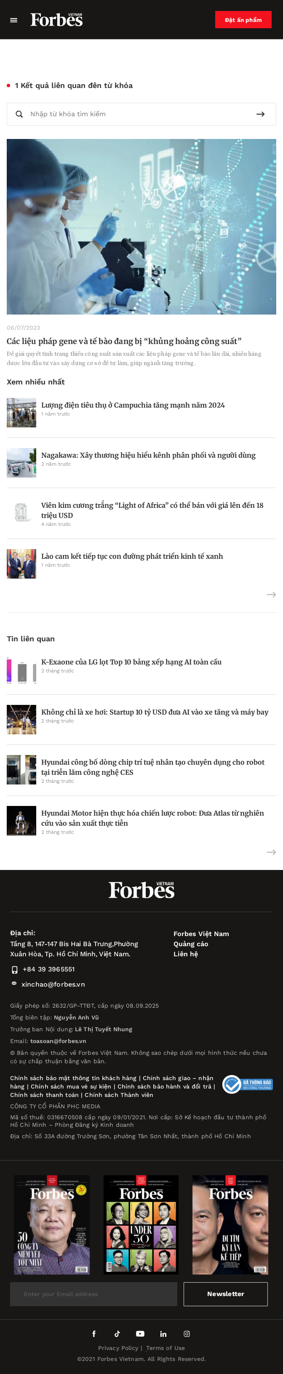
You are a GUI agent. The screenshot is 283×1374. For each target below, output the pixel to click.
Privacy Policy (118, 1348)
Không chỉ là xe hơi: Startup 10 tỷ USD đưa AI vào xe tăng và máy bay (154, 712)
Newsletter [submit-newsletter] (226, 1294)
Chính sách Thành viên (119, 1094)
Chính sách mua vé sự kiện (72, 1086)
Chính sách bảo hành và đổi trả (164, 1086)
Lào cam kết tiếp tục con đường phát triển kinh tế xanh (132, 556)
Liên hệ (186, 954)
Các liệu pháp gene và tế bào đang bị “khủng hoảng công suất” (124, 341)
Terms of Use (165, 1348)
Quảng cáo (191, 944)
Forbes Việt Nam (201, 934)
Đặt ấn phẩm (244, 19)
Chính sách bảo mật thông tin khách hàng (73, 1078)
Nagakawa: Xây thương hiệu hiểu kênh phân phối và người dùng (148, 455)
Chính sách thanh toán (44, 1094)
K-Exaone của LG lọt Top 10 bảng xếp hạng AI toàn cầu (131, 662)
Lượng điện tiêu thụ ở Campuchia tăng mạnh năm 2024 (133, 405)
